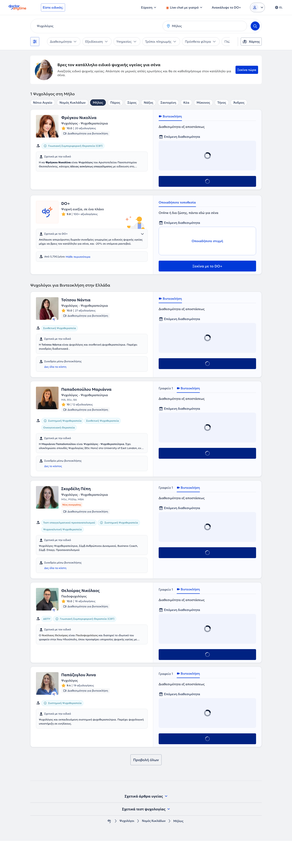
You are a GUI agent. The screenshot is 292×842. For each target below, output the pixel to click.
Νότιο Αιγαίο (42, 103)
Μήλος (98, 103)
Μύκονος (203, 103)
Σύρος (132, 103)
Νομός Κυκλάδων (72, 103)
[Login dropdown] (257, 7)
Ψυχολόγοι (126, 822)
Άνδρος (238, 103)
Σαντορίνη (168, 103)
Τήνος (221, 103)
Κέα (186, 103)
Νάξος (148, 103)
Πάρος (115, 103)
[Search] (255, 25)
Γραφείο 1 (166, 388)
